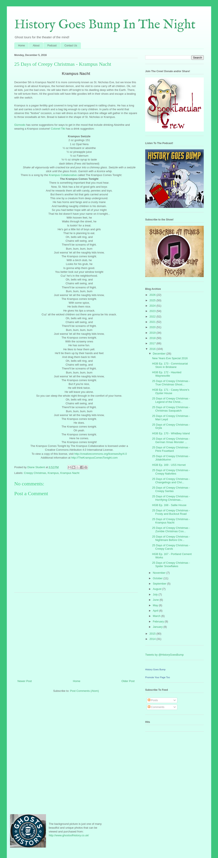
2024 (152, 305)
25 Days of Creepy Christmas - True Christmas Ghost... (171, 382)
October (158, 578)
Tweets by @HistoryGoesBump (164, 654)
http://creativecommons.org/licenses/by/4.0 (100, 453)
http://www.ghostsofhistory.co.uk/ (69, 835)
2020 (152, 327)
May (156, 605)
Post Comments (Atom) (84, 690)
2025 (152, 300)
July (156, 594)
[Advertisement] (76, 634)
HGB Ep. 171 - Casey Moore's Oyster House (170, 391)
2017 (152, 343)
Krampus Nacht (69, 473)
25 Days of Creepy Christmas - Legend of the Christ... (171, 400)
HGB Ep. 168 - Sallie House (169, 505)
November (159, 572)
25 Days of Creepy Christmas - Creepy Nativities (171, 472)
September (160, 583)
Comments (156, 707)
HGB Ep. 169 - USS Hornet (169, 464)
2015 (152, 633)
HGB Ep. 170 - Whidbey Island (171, 433)
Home (21, 45)
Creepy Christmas (35, 473)
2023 (152, 311)
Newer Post (24, 681)
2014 (152, 639)
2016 (152, 348)
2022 (152, 316)
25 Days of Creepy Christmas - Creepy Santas (171, 489)
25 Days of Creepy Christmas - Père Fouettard (171, 449)
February (159, 621)
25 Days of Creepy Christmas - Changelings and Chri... (171, 480)
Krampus (53, 473)
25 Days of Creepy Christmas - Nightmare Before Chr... (171, 538)
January (158, 626)
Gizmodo (19, 124)
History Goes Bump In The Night (104, 25)
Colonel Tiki (58, 128)
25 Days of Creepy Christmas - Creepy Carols (171, 547)
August (157, 589)
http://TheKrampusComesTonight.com (94, 457)
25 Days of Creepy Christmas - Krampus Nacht (171, 521)
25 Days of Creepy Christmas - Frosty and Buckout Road (171, 512)
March (157, 616)
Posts (153, 700)
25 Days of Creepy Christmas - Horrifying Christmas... (171, 498)
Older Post (128, 681)
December (159, 353)
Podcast (51, 45)
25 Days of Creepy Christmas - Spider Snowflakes (171, 564)
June (156, 599)
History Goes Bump (155, 669)
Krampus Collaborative (63, 175)
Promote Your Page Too (157, 677)
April (156, 610)
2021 (152, 321)
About (36, 45)
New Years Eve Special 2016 (170, 358)
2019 (152, 332)
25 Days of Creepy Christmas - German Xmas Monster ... (171, 440)
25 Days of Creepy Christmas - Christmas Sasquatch (171, 409)
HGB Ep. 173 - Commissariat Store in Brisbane (170, 365)
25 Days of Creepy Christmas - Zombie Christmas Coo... (171, 529)
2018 (152, 338)
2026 (152, 294)
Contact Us (71, 45)
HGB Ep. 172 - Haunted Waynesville (166, 374)
